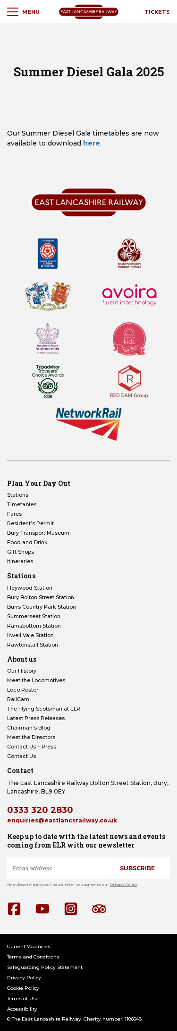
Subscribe (137, 868)
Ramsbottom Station (34, 625)
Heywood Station (29, 587)
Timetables (21, 504)
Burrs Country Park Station (41, 606)
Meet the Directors (31, 737)
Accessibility (22, 1009)
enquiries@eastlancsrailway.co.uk (62, 820)
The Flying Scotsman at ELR (43, 708)
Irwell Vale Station (30, 635)
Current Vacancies (29, 946)
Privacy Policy (123, 884)
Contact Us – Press (31, 746)
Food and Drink (27, 542)
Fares (14, 514)
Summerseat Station (33, 616)
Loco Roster (22, 689)
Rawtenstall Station (32, 644)
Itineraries (20, 561)
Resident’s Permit (30, 523)
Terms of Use (23, 998)
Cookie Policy (23, 988)
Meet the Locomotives (36, 680)
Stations (17, 495)
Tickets (157, 12)
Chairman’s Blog (29, 727)
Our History (21, 670)
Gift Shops (20, 551)
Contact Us (21, 756)
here (91, 143)
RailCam (18, 699)
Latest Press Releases (36, 718)
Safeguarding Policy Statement (45, 967)
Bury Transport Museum (38, 532)
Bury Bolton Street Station (40, 597)
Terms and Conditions (33, 957)
